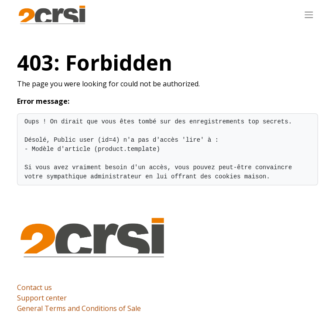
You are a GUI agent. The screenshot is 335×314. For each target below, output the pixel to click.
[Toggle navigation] (309, 14)
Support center (42, 298)
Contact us (34, 287)
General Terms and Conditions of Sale (79, 308)
